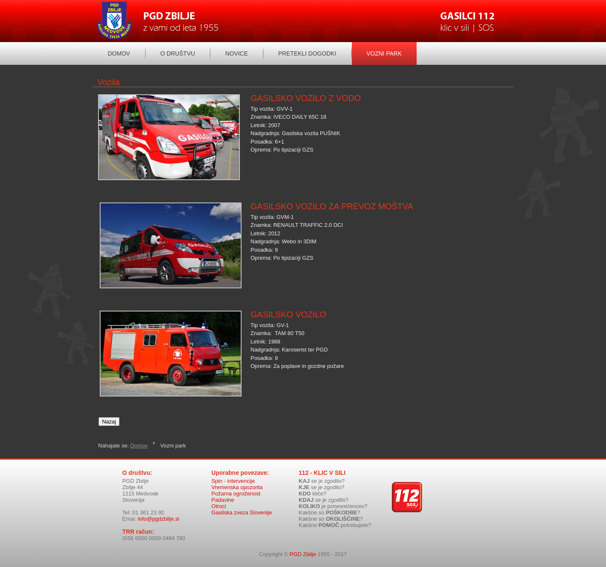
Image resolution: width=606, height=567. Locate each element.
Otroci (218, 506)
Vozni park (384, 53)
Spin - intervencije (233, 481)
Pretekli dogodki (307, 53)
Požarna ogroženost (235, 493)
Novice (236, 53)
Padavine (222, 500)
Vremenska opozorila (237, 487)
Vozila (108, 82)
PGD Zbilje (303, 554)
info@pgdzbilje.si (158, 519)
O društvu (177, 53)
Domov (119, 53)
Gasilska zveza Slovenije (241, 512)
